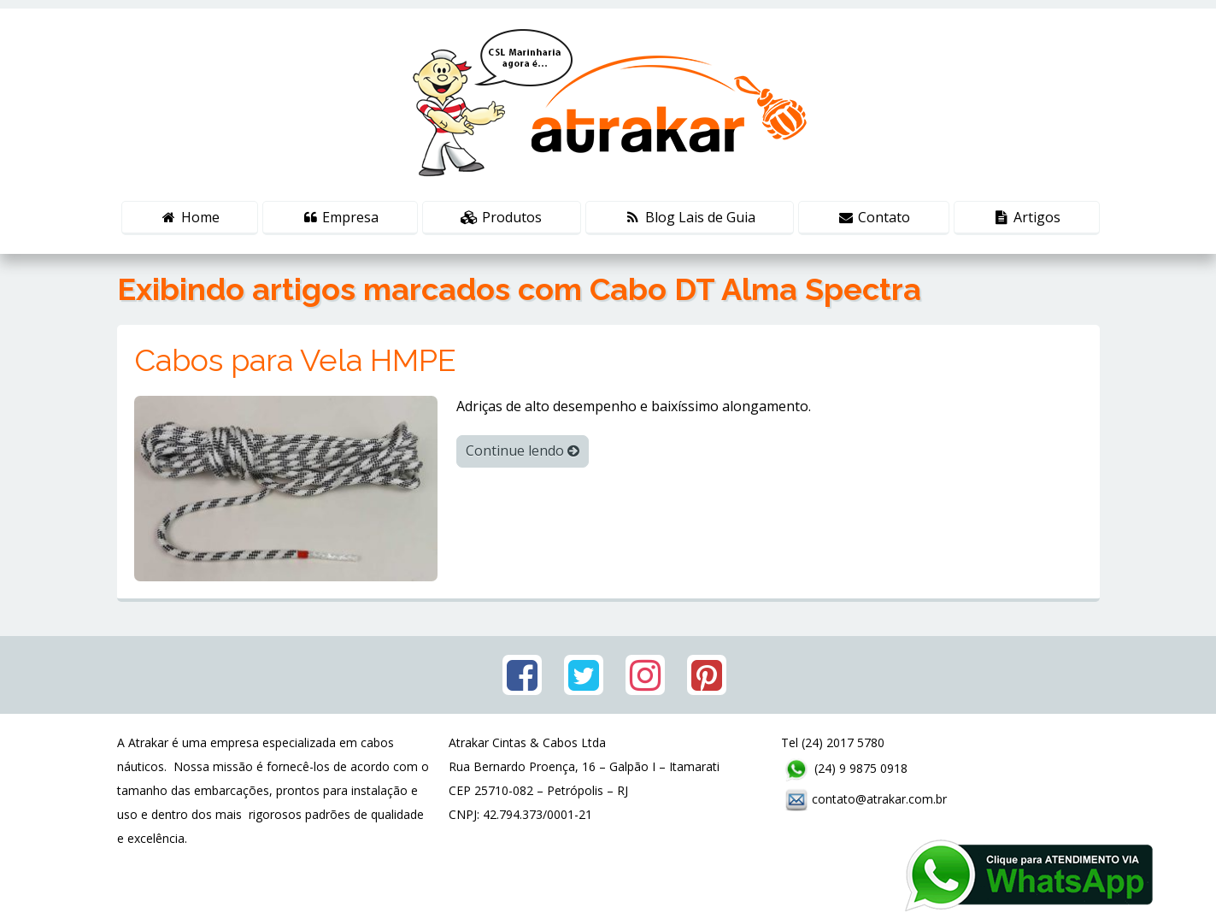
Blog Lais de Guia (689, 217)
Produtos (501, 217)
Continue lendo (522, 450)
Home (190, 217)
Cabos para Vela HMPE (295, 360)
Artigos (1026, 217)
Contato (874, 217)
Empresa (340, 217)
